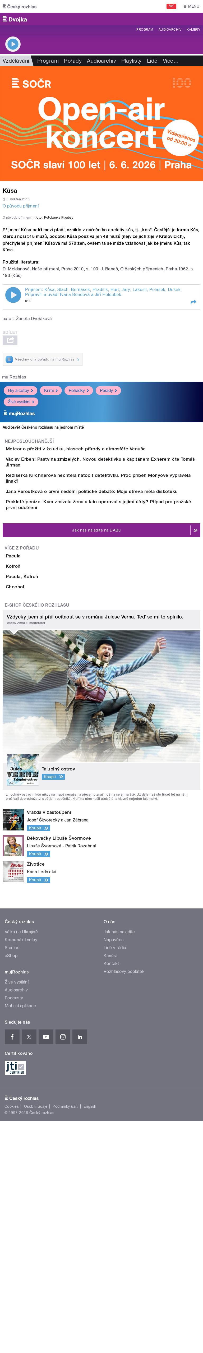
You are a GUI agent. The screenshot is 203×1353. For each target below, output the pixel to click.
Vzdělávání (16, 61)
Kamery (193, 29)
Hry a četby (20, 504)
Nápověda (114, 1172)
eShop (11, 1187)
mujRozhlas (14, 491)
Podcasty (14, 1230)
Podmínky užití (66, 1339)
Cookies (11, 1339)
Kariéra (110, 1187)
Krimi (51, 504)
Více (171, 61)
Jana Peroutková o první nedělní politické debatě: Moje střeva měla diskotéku (113, 639)
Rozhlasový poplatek (124, 1203)
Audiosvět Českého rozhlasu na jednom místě (43, 541)
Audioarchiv (170, 29)
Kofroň (34, 753)
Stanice (12, 1180)
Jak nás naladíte (119, 1164)
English (90, 1339)
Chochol (36, 804)
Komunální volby (21, 1172)
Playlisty (131, 61)
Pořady (73, 61)
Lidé (152, 61)
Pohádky (79, 504)
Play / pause (13, 409)
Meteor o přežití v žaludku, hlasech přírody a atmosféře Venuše (97, 563)
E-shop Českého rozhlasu (37, 837)
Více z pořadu (22, 720)
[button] (193, 416)
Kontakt (111, 1195)
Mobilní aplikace (20, 1238)
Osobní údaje (36, 1339)
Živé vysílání (21, 516)
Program (144, 29)
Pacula (34, 728)
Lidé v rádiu (115, 1180)
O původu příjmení (21, 206)
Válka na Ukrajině (21, 1164)
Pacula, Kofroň (43, 778)
